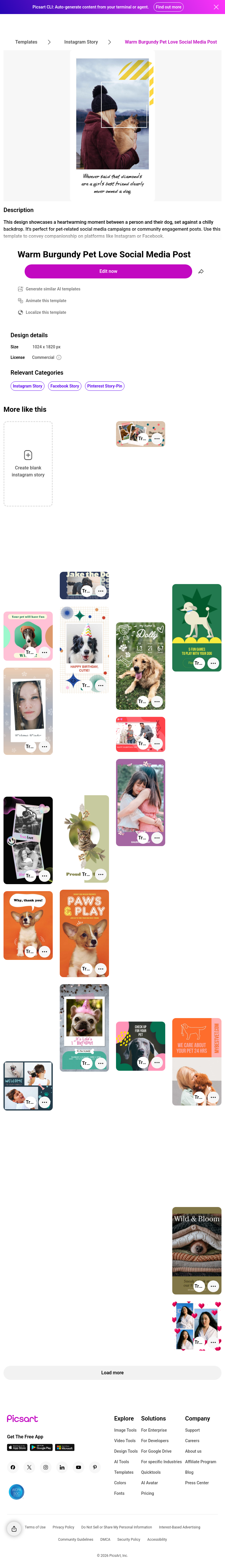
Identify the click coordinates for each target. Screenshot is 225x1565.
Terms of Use (35, 1527)
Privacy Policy (63, 1527)
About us (193, 1451)
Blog (189, 1472)
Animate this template (46, 300)
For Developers (155, 1440)
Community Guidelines (75, 1540)
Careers (192, 1440)
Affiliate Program (200, 1461)
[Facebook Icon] (13, 1467)
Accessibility (157, 1540)
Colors (120, 1482)
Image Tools (125, 1430)
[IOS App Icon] (17, 1449)
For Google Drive (156, 1451)
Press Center (197, 1482)
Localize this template (46, 312)
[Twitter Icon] (29, 1467)
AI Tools (121, 1461)
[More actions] (157, 439)
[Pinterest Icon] (95, 1467)
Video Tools (125, 1440)
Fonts (119, 1493)
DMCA (105, 1540)
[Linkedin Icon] (62, 1467)
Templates (124, 1472)
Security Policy (128, 1540)
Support (192, 1430)
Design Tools (126, 1451)
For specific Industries (161, 1461)
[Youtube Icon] (78, 1467)
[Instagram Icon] (46, 1467)
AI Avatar (149, 1482)
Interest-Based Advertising (179, 1527)
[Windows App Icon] (64, 1449)
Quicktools (151, 1472)
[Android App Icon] (41, 1449)
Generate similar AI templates (53, 289)
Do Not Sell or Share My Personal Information (116, 1527)
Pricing (147, 1493)
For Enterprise (154, 1430)
